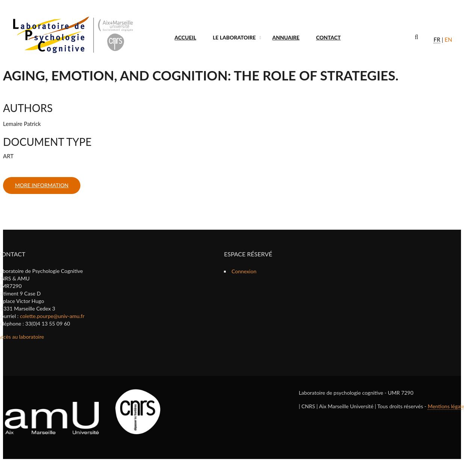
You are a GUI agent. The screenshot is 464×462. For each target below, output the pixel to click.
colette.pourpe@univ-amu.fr (52, 316)
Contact (328, 37)
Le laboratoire (234, 37)
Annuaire (285, 37)
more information (42, 185)
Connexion (243, 271)
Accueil (185, 37)
